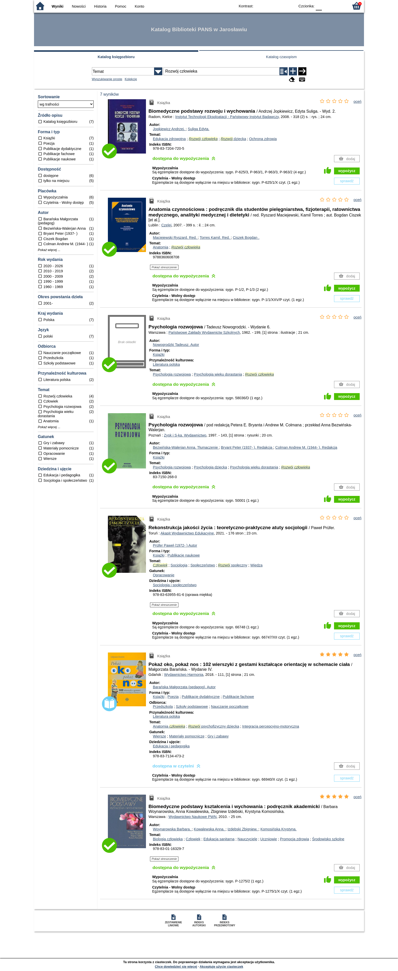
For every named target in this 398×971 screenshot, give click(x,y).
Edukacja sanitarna (218, 839)
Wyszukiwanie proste (107, 79)
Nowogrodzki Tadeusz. (176, 345)
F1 (327, 6)
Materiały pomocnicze (186, 736)
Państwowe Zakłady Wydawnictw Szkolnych (204, 332)
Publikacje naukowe (184, 555)
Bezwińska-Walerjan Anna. (186, 447)
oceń (357, 101)
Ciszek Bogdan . (246, 238)
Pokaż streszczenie (164, 267)
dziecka (233, 139)
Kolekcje (131, 79)
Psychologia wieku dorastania (218, 374)
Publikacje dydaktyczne (201, 697)
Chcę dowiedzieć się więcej (176, 966)
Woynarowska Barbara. (172, 829)
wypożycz (346, 171)
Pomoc (120, 6)
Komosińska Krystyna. (278, 829)
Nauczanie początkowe (229, 707)
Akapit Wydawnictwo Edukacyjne (187, 533)
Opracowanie (163, 575)
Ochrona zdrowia (263, 139)
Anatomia (160, 247)
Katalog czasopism (281, 57)
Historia (100, 6)
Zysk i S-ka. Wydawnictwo (185, 435)
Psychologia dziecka (210, 467)
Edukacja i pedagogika (171, 746)
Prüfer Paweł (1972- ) (175, 545)
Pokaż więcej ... (49, 250)
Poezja (173, 697)
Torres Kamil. (215, 238)
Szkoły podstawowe (192, 707)
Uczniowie (268, 839)
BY (289, 6)
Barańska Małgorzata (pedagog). (184, 687)
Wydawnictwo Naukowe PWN (193, 817)
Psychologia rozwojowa (172, 374)
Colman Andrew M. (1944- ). (306, 447)
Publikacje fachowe (238, 697)
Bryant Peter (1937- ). (247, 447)
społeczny (232, 565)
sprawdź (347, 181)
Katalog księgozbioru (116, 57)
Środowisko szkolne (328, 839)
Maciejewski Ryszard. (175, 238)
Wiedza (256, 565)
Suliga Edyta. (198, 129)
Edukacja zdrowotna (169, 139)
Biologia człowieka (168, 839)
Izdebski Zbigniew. (242, 829)
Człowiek (193, 839)
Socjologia (179, 565)
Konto (139, 6)
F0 (318, 6)
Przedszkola (163, 707)
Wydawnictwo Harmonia (183, 675)
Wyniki (57, 6)
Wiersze (159, 736)
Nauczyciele (247, 839)
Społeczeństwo (202, 565)
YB (279, 6)
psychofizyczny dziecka (213, 726)
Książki (158, 355)
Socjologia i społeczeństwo (174, 585)
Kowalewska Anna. (210, 829)
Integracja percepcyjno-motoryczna (270, 726)
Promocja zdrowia (294, 839)
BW (269, 6)
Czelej (166, 225)
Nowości (79, 6)
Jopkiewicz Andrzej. (169, 129)
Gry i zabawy (217, 736)
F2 (339, 6)
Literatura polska (166, 364)
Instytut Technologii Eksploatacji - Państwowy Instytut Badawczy (227, 117)
